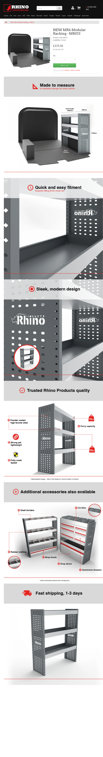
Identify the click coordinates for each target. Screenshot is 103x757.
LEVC (24, 16)
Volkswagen (77, 16)
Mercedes (39, 16)
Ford (14, 16)
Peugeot (51, 16)
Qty (54, 56)
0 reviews (66, 70)
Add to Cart (65, 65)
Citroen (6, 16)
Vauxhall (69, 16)
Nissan (46, 16)
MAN (28, 16)
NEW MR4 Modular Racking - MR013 (22, 22)
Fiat (11, 16)
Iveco (19, 16)
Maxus (33, 16)
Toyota (64, 16)
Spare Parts (85, 16)
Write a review (75, 70)
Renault (58, 16)
